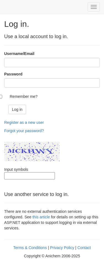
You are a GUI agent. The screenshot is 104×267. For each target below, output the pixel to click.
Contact (84, 247)
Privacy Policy (62, 247)
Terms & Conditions (30, 247)
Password (13, 74)
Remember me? (23, 96)
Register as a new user (24, 122)
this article (41, 217)
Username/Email (19, 53)
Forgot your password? (24, 131)
